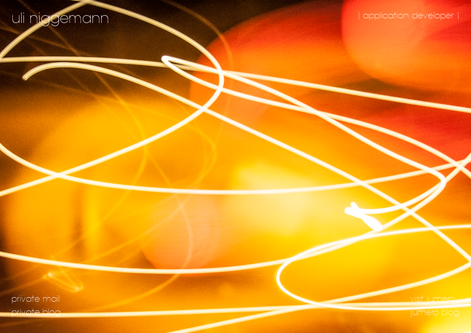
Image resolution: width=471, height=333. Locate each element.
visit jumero (432, 299)
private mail (35, 299)
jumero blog (435, 312)
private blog (36, 312)
